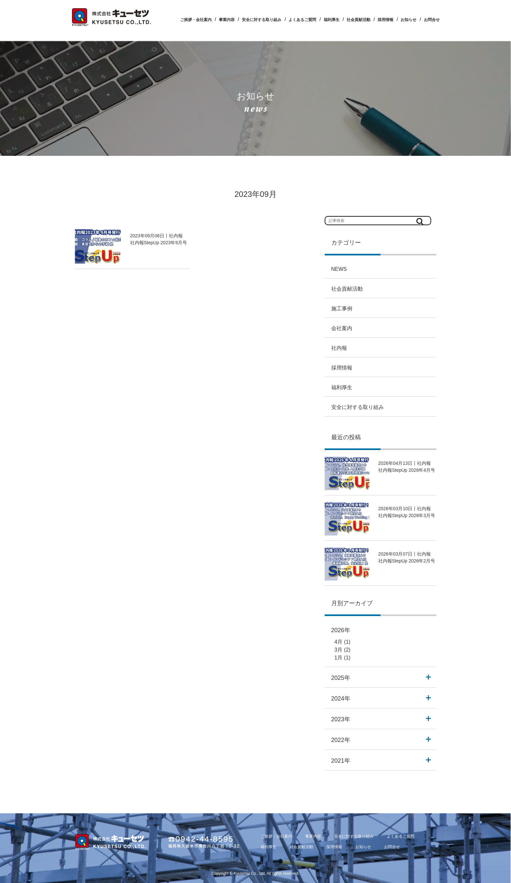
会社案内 (341, 328)
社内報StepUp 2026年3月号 (406, 515)
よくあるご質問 (302, 19)
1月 (339, 657)
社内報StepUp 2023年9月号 (158, 242)
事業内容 (227, 19)
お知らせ (408, 19)
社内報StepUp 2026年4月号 (406, 470)
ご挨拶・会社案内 (196, 19)
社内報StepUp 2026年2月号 (406, 560)
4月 (339, 642)
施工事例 (341, 308)
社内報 (339, 348)
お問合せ (432, 19)
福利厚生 (331, 19)
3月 (339, 650)
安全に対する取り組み (261, 19)
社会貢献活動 (358, 19)
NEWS (339, 269)
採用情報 (385, 19)
